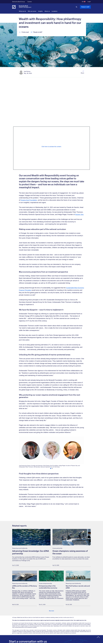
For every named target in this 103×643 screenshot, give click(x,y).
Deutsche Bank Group (18, 1)
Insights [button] (43, 11)
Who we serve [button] (35, 11)
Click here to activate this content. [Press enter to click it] (51, 146)
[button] (73, 72)
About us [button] (50, 11)
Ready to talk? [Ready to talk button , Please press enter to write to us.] (85, 7)
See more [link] (51, 611)
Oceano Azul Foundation (29, 200)
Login (89, 1)
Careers (29, 1)
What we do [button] (25, 11)
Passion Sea (79, 214)
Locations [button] (57, 11)
